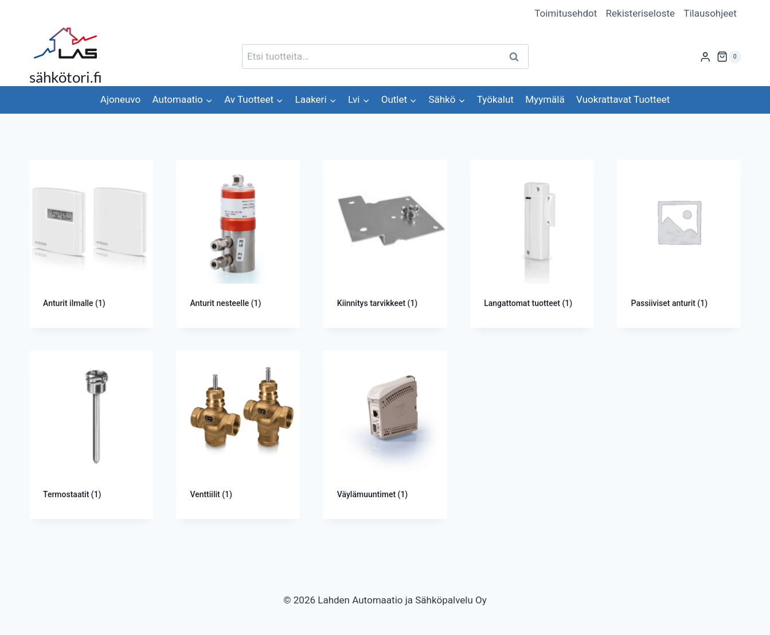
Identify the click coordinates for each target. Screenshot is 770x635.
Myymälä (544, 99)
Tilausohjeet (710, 13)
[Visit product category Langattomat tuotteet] (532, 244)
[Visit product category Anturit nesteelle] (238, 244)
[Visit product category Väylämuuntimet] (385, 435)
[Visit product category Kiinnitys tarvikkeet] (385, 244)
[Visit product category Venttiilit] (238, 435)
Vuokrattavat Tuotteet (623, 99)
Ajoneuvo (120, 99)
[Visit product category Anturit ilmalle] (91, 244)
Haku (518, 57)
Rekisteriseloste (640, 13)
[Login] (705, 56)
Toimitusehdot (565, 13)
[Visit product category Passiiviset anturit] (679, 244)
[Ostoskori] (729, 57)
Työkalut (495, 99)
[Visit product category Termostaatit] (91, 435)
